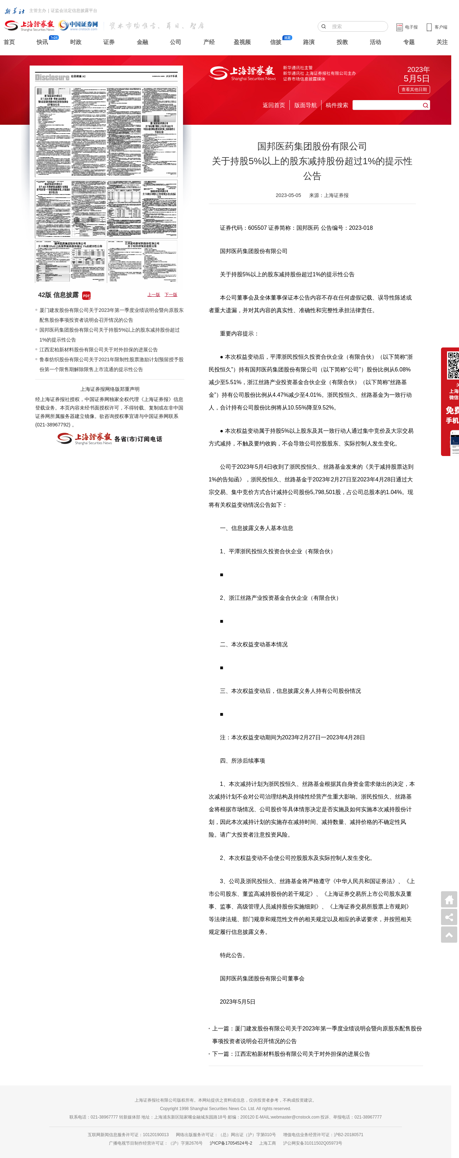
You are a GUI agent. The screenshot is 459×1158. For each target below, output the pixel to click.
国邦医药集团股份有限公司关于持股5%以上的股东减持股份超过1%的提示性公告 (109, 335)
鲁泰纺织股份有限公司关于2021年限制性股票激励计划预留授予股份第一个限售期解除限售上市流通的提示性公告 (111, 364)
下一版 (171, 294)
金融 (142, 42)
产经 (209, 42)
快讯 (42, 42)
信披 (275, 42)
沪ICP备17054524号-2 (231, 1143)
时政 (75, 42)
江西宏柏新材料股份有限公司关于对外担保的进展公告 (98, 349)
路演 (308, 42)
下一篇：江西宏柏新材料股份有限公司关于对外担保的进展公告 (291, 1054)
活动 (375, 42)
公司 (175, 42)
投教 (342, 42)
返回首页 (274, 105)
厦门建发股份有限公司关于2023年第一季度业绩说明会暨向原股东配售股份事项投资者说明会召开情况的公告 (111, 315)
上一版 (153, 294)
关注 (442, 42)
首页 (9, 42)
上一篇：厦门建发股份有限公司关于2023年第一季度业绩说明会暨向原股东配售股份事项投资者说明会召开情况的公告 (317, 1034)
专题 (409, 42)
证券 (109, 42)
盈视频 (242, 42)
